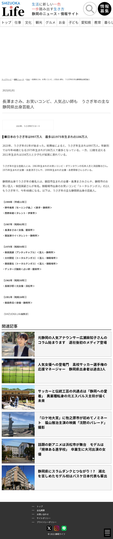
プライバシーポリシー (47, 522)
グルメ (50, 22)
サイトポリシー (44, 518)
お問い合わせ (43, 514)
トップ (6, 22)
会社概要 (41, 510)
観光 (39, 22)
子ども (74, 22)
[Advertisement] (56, 52)
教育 (97, 22)
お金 (62, 22)
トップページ (7, 79)
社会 (28, 79)
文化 (28, 22)
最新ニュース (19, 79)
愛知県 (86, 22)
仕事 (18, 22)
